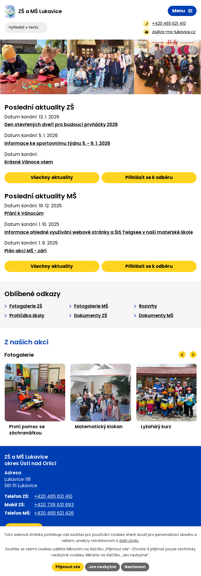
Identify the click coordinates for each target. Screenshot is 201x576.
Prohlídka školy (26, 315)
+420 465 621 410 (53, 496)
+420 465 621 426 (54, 513)
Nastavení (135, 566)
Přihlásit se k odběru (149, 177)
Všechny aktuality (52, 177)
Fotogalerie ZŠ (25, 306)
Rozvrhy (148, 306)
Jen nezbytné (102, 566)
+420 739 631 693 (54, 505)
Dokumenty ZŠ (90, 315)
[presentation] (182, 354)
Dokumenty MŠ (156, 315)
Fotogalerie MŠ (91, 306)
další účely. (129, 540)
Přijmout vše (67, 566)
